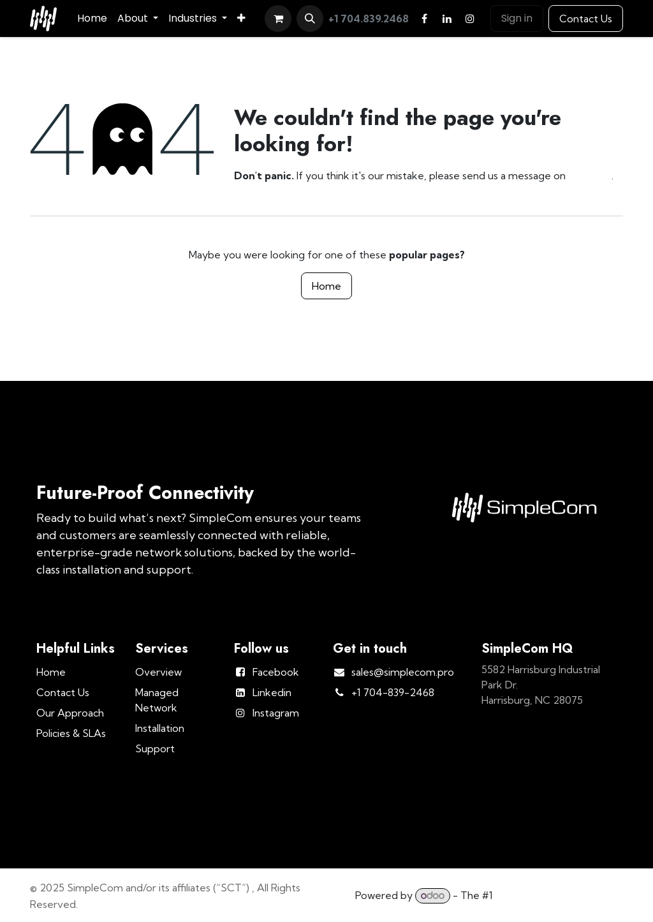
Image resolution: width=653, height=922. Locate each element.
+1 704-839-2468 (392, 692)
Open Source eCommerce (559, 895)
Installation (159, 728)
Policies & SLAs (71, 733)
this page (590, 175)
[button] (310, 18)
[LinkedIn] (447, 18)
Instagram (276, 712)
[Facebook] (424, 18)
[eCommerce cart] (278, 18)
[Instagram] (470, 18)
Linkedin (272, 692)
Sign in (516, 18)
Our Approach (70, 712)
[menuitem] (92, 18)
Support (155, 748)
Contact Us (585, 18)
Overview (158, 671)
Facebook (276, 671)
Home (326, 285)
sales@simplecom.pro (402, 671)
